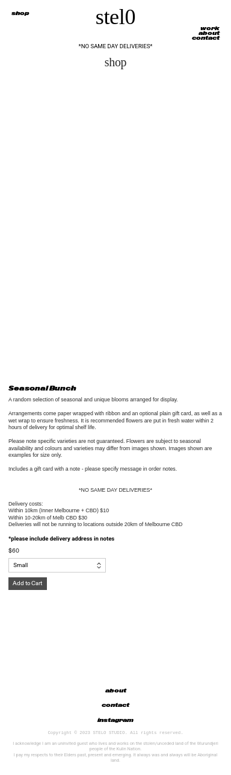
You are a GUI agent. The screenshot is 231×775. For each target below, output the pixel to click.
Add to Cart (27, 583)
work (210, 28)
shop (20, 13)
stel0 (116, 17)
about (209, 33)
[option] (115, 226)
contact (206, 38)
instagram (115, 720)
